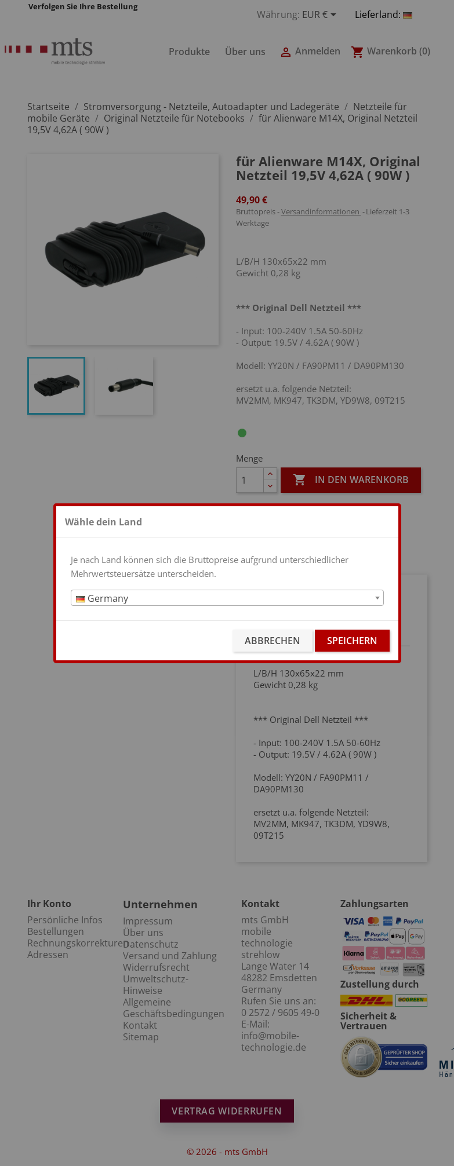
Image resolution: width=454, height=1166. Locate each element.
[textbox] (227, 598)
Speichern (352, 640)
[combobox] (227, 598)
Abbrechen (272, 640)
